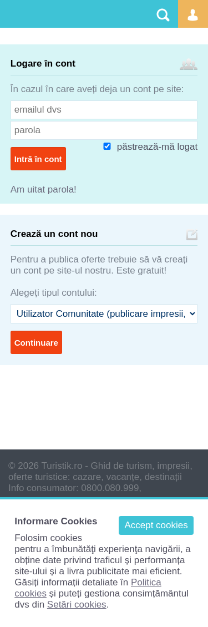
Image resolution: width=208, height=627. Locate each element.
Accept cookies (155, 525)
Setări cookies (76, 604)
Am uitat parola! (44, 189)
